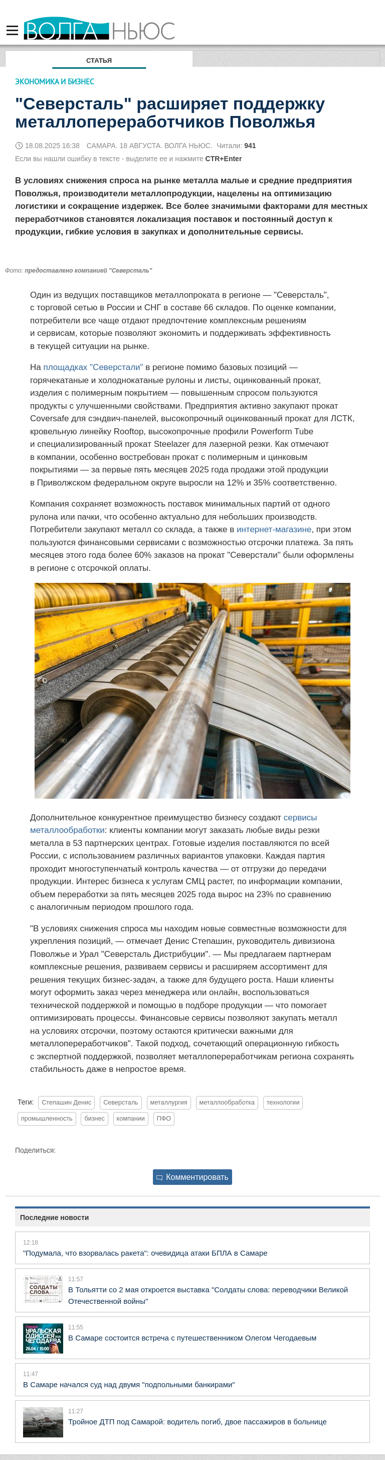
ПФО (164, 1118)
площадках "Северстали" (93, 367)
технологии (283, 1102)
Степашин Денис (66, 1102)
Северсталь (120, 1102)
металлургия (168, 1102)
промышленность (47, 1118)
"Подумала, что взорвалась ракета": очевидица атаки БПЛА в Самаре (145, 1253)
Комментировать (192, 1177)
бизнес (94, 1118)
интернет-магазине (274, 529)
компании (131, 1118)
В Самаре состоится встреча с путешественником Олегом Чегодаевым (192, 1337)
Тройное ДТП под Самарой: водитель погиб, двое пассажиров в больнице (197, 1421)
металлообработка (227, 1102)
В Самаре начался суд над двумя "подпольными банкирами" (129, 1384)
